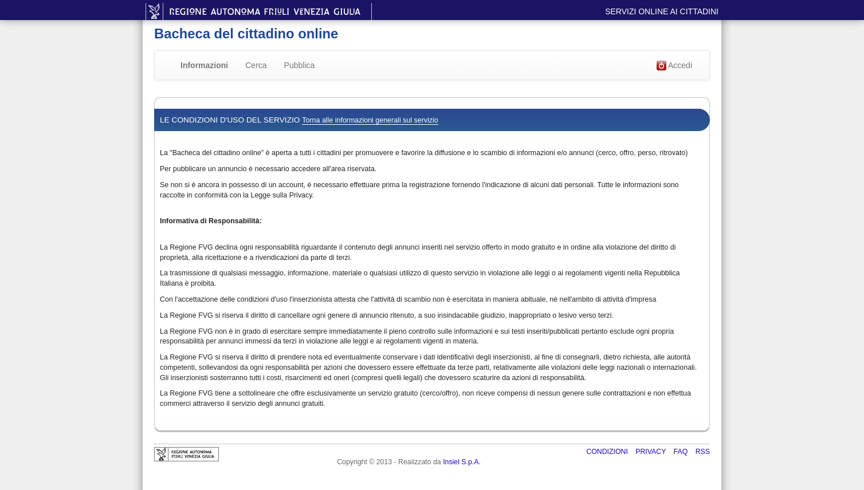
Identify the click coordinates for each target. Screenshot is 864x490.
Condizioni (608, 452)
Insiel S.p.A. (462, 462)
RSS (703, 452)
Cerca (255, 65)
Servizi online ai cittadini (661, 11)
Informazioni (204, 65)
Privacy (651, 452)
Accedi (674, 66)
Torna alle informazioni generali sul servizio (370, 120)
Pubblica (299, 65)
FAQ (682, 452)
